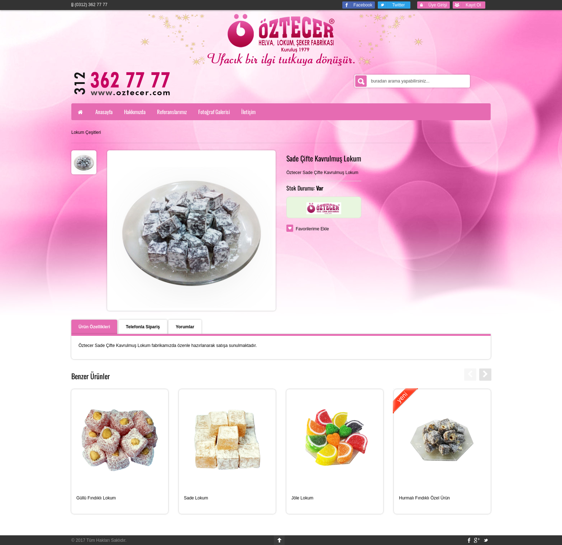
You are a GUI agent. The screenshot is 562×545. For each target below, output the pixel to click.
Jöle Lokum (302, 498)
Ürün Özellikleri (94, 326)
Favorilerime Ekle (312, 228)
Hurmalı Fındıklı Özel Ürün (424, 498)
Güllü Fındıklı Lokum (96, 498)
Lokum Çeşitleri (86, 132)
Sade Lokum (196, 498)
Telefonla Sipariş (143, 326)
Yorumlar (185, 326)
